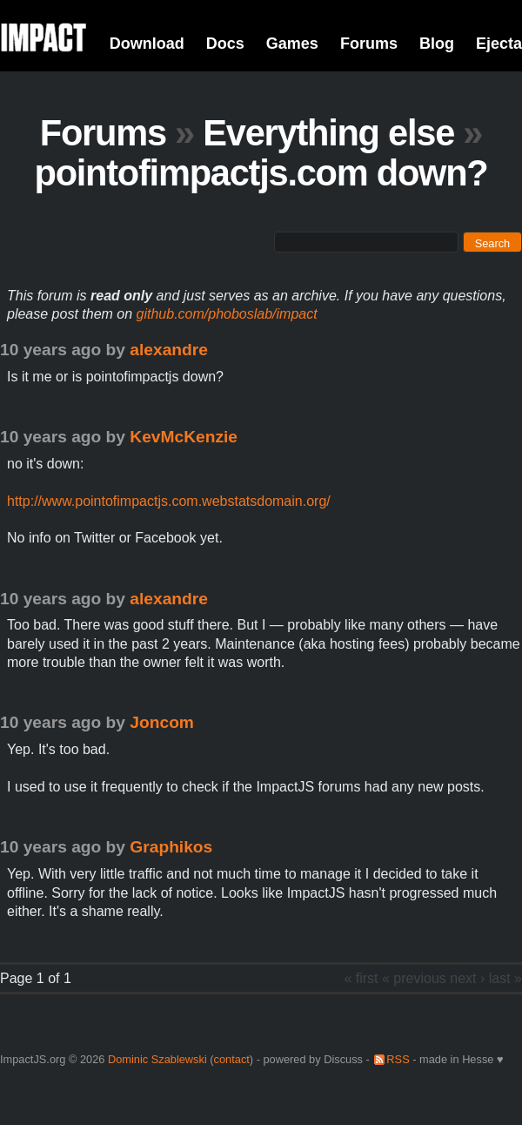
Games (292, 43)
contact (232, 1059)
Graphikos (171, 847)
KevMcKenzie (184, 437)
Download (147, 43)
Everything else (328, 132)
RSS (397, 1059)
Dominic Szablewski (157, 1059)
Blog (436, 43)
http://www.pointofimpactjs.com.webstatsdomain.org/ (169, 501)
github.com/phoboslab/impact (227, 314)
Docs (225, 43)
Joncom (162, 722)
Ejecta (499, 43)
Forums (369, 43)
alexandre (169, 349)
